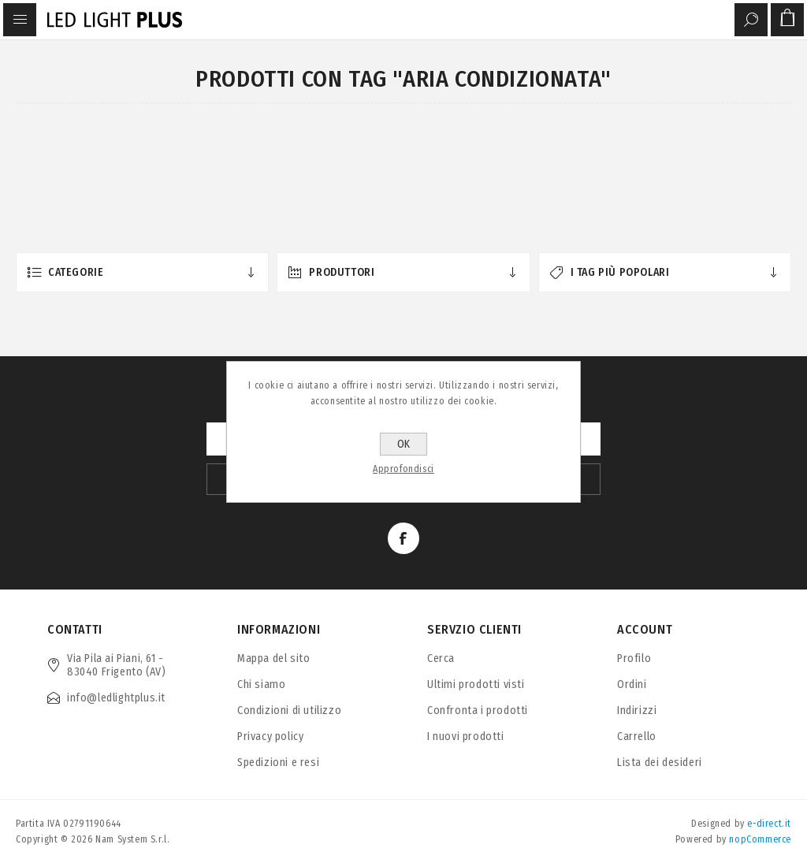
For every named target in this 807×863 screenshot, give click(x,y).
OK (403, 444)
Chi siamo (261, 684)
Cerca (441, 658)
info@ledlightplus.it (116, 698)
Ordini (632, 684)
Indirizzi (636, 710)
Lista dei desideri (659, 762)
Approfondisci (403, 468)
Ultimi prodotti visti (476, 684)
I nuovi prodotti (465, 736)
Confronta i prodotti (477, 710)
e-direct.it (769, 823)
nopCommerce (760, 839)
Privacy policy (270, 736)
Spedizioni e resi (278, 762)
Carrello (636, 736)
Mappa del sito (273, 658)
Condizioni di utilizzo (289, 710)
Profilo (634, 658)
